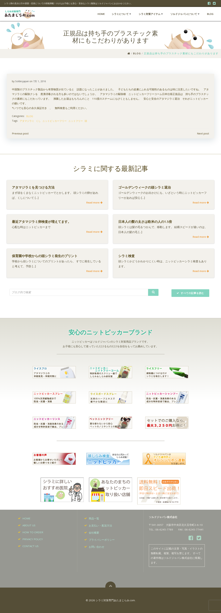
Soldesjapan (22, 81)
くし (38, 120)
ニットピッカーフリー (54, 120)
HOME (101, 14)
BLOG (210, 14)
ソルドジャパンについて (185, 14)
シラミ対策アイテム (151, 14)
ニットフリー (75, 120)
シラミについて (122, 14)
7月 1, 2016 (39, 81)
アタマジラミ (27, 120)
